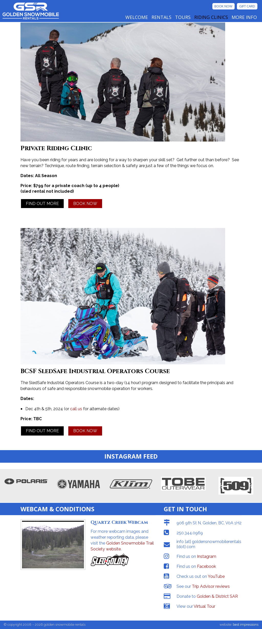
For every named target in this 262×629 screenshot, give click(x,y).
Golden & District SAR (217, 596)
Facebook (206, 566)
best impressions (245, 624)
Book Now (223, 6)
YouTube (216, 576)
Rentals (161, 17)
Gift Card (247, 6)
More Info (244, 17)
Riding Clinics (211, 17)
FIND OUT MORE (42, 203)
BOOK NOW (85, 203)
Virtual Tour (204, 606)
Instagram (206, 556)
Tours (183, 17)
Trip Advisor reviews (211, 586)
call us (76, 408)
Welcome (136, 17)
